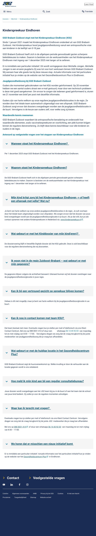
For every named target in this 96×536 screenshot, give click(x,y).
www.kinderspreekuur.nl (71, 219)
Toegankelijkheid (20, 497)
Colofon (5, 493)
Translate (87, 11)
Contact (13, 478)
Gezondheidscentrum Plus (35, 456)
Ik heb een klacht (73, 493)
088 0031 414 (20, 427)
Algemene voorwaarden (20, 493)
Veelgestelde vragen (49, 478)
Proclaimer (6, 497)
